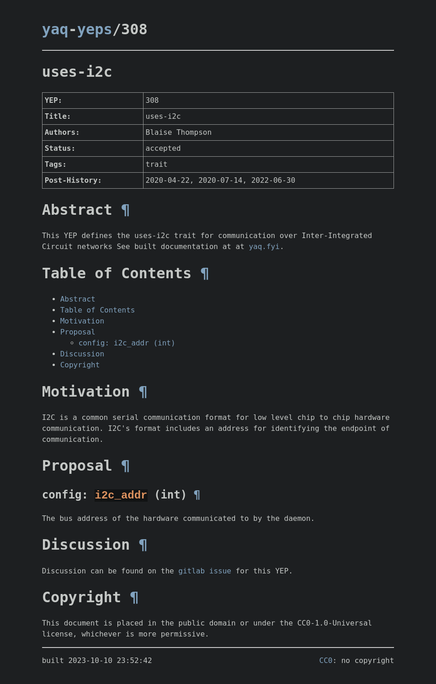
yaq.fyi (264, 246)
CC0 (326, 660)
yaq (55, 29)
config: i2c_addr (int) (127, 343)
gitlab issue (204, 570)
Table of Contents (97, 310)
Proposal (78, 332)
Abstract (78, 299)
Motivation (82, 321)
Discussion (82, 354)
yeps (94, 29)
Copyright (80, 365)
